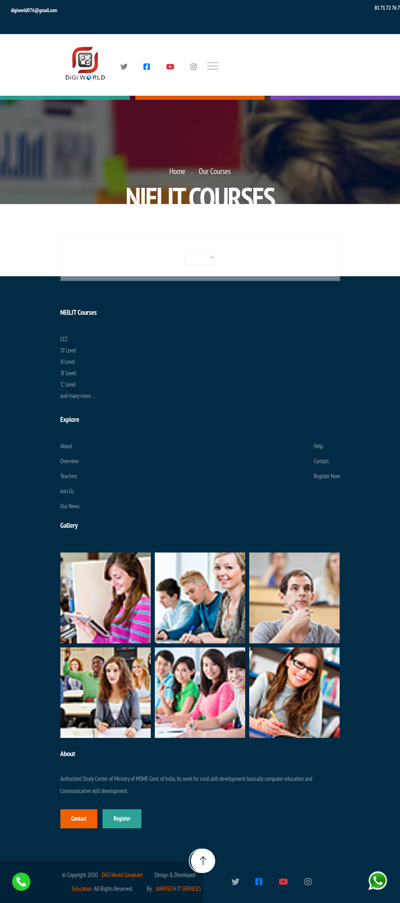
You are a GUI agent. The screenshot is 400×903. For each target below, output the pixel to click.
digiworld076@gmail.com (34, 10)
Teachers (68, 476)
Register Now (327, 476)
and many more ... (77, 396)
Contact (321, 461)
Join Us (67, 491)
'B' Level (68, 373)
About (66, 446)
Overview (69, 461)
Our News (70, 506)
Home (177, 171)
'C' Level (68, 384)
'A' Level (67, 362)
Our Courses (215, 171)
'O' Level (68, 350)
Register (121, 818)
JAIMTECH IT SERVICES (178, 888)
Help (318, 446)
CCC (64, 339)
